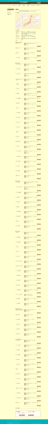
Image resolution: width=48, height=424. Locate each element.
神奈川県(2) (24, 32)
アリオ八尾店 (17, 232)
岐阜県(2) (28, 33)
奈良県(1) (28, 35)
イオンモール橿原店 (18, 298)
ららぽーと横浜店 (17, 93)
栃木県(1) (35, 32)
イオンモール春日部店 (18, 112)
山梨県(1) (26, 33)
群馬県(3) (33, 32)
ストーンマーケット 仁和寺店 (19, 294)
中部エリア (24, 14)
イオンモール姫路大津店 (18, 275)
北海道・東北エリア (37, 15)
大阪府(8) (22, 35)
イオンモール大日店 (18, 256)
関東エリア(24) (17, 32)
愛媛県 (17, 22)
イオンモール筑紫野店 (18, 354)
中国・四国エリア (19, 20)
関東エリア (37, 20)
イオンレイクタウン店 (18, 122)
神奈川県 (37, 21)
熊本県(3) (28, 38)
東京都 (35, 21)
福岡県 (17, 25)
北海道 (35, 16)
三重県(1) (26, 34)
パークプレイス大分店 (18, 378)
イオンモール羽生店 (18, 117)
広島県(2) (22, 36)
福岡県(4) (22, 38)
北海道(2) (22, 31)
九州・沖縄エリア (19, 24)
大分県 (19, 26)
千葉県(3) (29, 32)
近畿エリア (32, 25)
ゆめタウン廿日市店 (18, 314)
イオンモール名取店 (18, 57)
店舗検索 (8, 9)
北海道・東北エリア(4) (18, 31)
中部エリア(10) (17, 33)
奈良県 (30, 26)
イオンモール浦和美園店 (18, 98)
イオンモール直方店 (18, 340)
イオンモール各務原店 (18, 216)
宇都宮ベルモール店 (18, 175)
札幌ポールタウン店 (18, 43)
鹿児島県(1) (35, 38)
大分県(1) (30, 38)
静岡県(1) (24, 33)
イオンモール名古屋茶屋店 (18, 192)
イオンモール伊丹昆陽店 (18, 270)
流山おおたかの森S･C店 (18, 141)
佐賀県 (19, 25)
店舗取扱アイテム (9, 14)
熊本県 (17, 26)
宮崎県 (21, 26)
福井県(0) (35, 33)
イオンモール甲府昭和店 (18, 211)
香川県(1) (32, 36)
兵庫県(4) (24, 35)
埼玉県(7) (27, 32)
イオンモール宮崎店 (18, 383)
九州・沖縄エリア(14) (18, 38)
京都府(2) (26, 35)
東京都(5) (22, 32)
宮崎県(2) (32, 38)
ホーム (8, 7)
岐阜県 (22, 16)
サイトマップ (39, 1)
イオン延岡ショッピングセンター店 (19, 388)
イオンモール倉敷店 (18, 319)
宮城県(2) (29, 31)
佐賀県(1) (24, 38)
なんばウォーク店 (17, 251)
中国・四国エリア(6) (18, 36)
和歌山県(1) (31, 35)
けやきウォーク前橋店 (18, 161)
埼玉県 (38, 21)
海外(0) (16, 40)
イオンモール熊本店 (18, 364)
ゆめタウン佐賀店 (17, 359)
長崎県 (21, 25)
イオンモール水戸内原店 (18, 156)
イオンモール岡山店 (18, 324)
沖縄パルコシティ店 (18, 402)
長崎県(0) (26, 38)
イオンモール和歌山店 (18, 303)
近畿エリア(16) (17, 35)
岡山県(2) (24, 36)
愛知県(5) (22, 33)
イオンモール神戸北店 (18, 280)
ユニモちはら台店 (17, 136)
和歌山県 (32, 26)
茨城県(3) (31, 32)
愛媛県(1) (35, 36)
